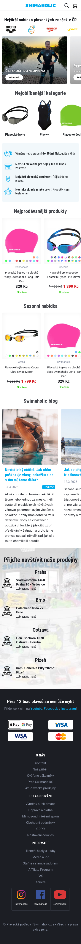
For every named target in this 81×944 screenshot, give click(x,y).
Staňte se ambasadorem (40, 863)
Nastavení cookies (40, 835)
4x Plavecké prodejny (40, 788)
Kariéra (40, 882)
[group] (21, 257)
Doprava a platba (40, 810)
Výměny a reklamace (40, 804)
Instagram (68, 709)
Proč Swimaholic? (40, 782)
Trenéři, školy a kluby (40, 851)
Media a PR (40, 857)
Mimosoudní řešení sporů (40, 816)
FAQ (40, 876)
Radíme (49, 487)
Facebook (51, 709)
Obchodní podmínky (40, 823)
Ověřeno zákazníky (40, 776)
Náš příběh (40, 769)
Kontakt (40, 763)
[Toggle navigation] (6, 5)
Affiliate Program (40, 870)
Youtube (36, 709)
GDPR (40, 829)
